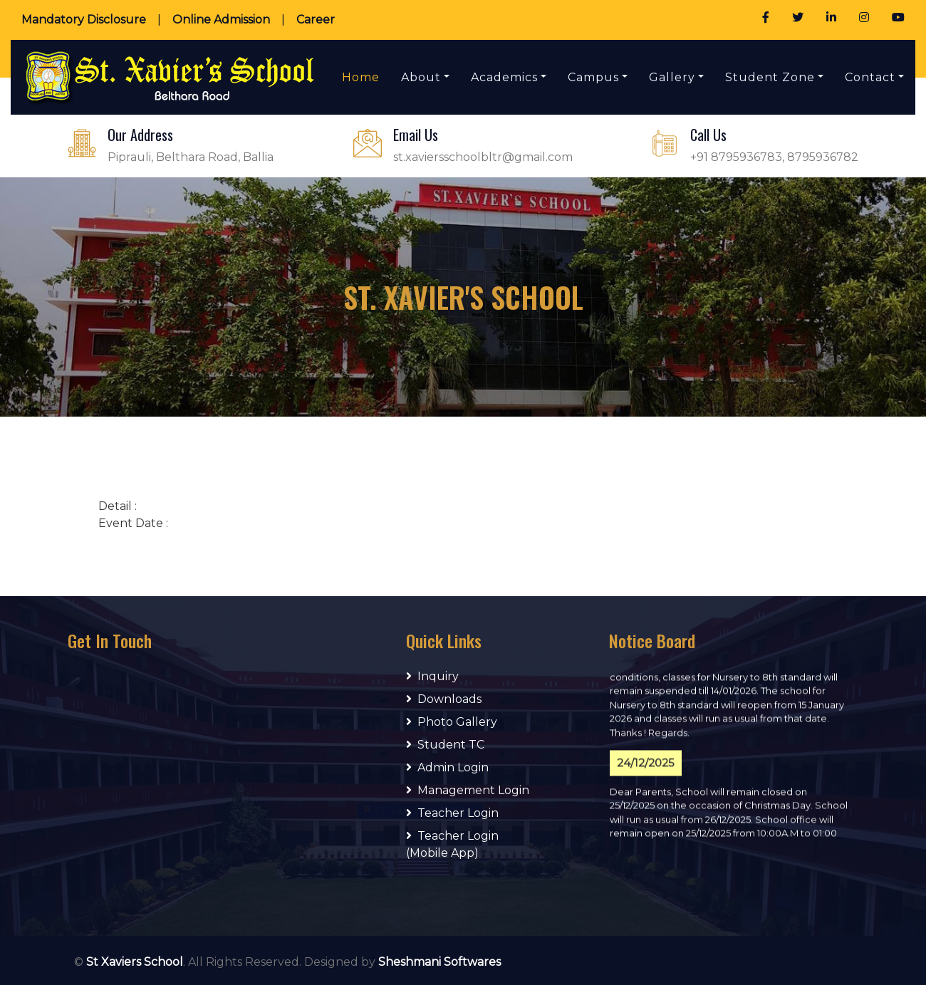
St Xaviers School (134, 962)
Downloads (444, 699)
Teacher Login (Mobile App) (452, 844)
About (421, 77)
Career (315, 19)
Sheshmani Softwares (439, 962)
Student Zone (770, 77)
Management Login (467, 790)
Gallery (672, 77)
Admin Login (447, 767)
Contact (870, 77)
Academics (504, 77)
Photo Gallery (451, 722)
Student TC (445, 744)
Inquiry (432, 676)
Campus (593, 77)
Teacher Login (452, 813)
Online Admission (221, 19)
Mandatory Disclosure (83, 19)
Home (361, 77)
